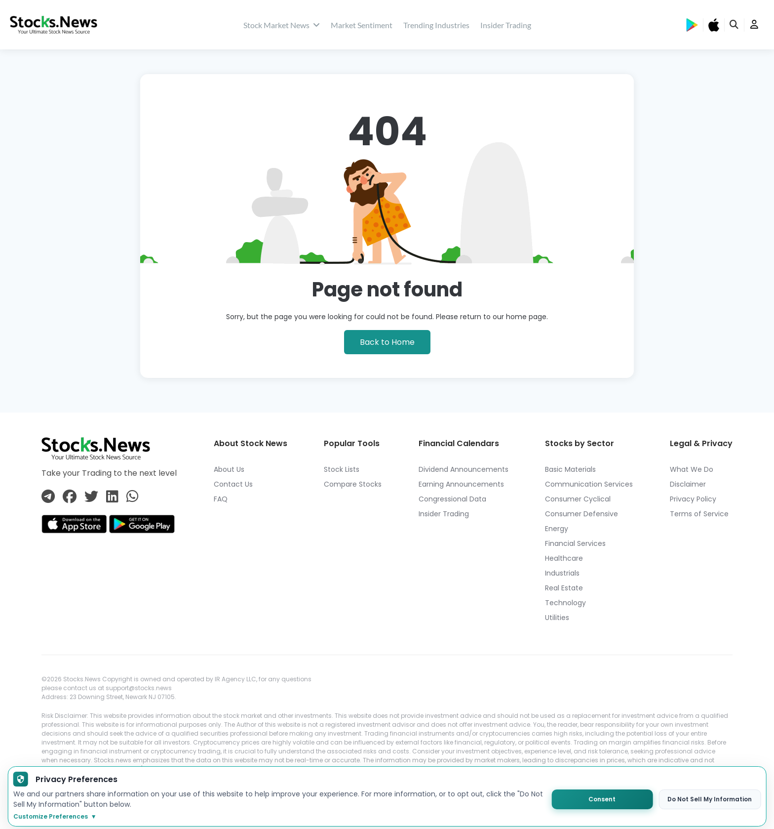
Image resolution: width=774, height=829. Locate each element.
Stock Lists (341, 469)
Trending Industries (436, 25)
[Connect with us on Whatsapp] (132, 497)
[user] (754, 25)
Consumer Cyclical (578, 499)
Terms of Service (699, 514)
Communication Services (589, 484)
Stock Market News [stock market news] (281, 25)
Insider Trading (505, 25)
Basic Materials (570, 469)
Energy (556, 529)
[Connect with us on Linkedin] (112, 497)
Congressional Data (452, 499)
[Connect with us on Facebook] (70, 497)
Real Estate (564, 588)
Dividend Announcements (463, 469)
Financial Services (575, 543)
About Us (229, 469)
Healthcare (564, 558)
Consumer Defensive (581, 514)
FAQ (221, 499)
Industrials (562, 573)
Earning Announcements (461, 484)
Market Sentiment (361, 25)
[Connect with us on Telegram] (48, 497)
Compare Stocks (353, 484)
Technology (565, 603)
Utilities (557, 617)
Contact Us (233, 484)
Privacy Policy (693, 499)
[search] (734, 25)
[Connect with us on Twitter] (91, 497)
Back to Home (387, 342)
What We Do (691, 469)
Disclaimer (688, 484)
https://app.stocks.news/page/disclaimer (109, 804)
